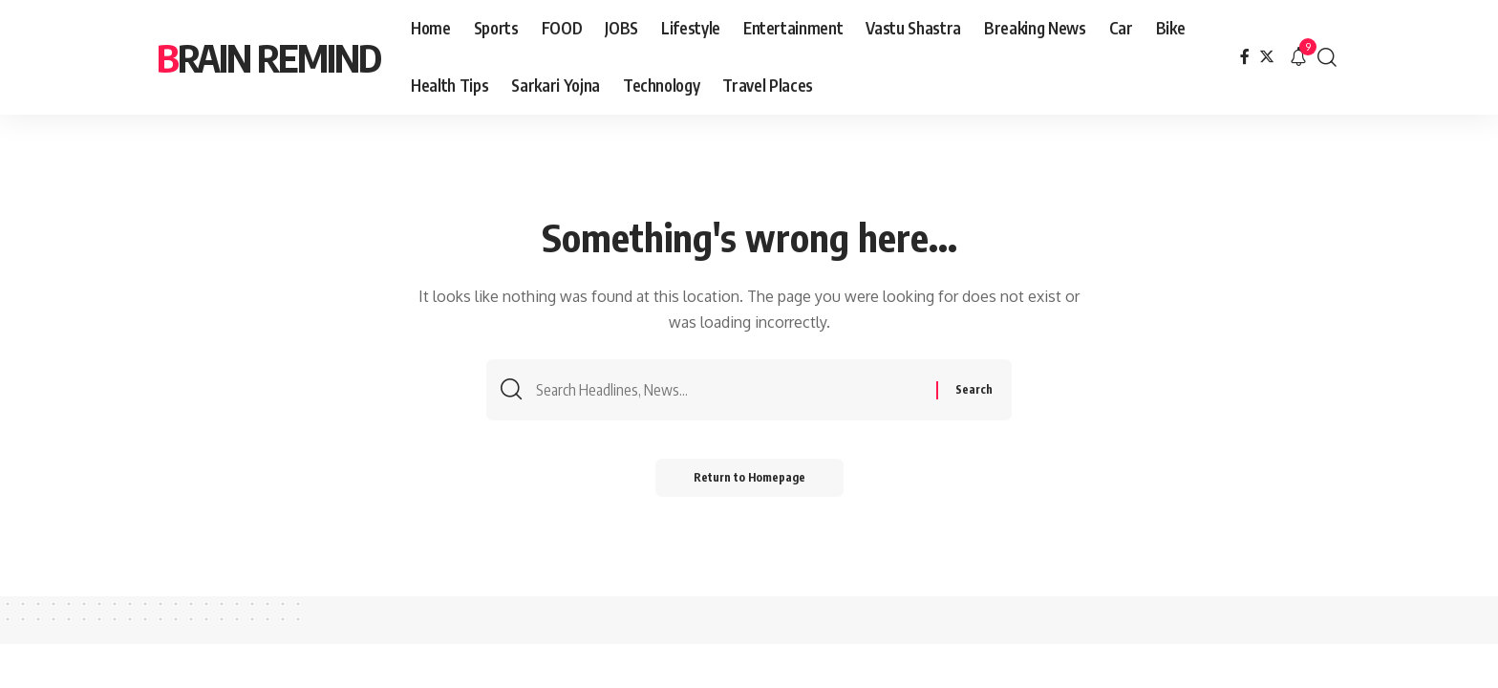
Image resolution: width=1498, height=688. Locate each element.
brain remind (268, 57)
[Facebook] (1244, 57)
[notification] (1298, 57)
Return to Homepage (749, 477)
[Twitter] (1266, 57)
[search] (1327, 57)
